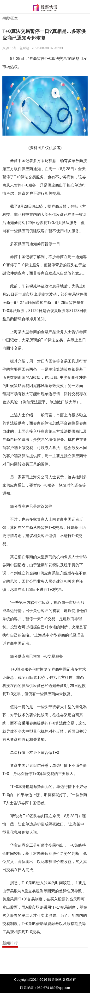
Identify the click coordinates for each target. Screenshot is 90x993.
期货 (5, 18)
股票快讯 (45, 7)
